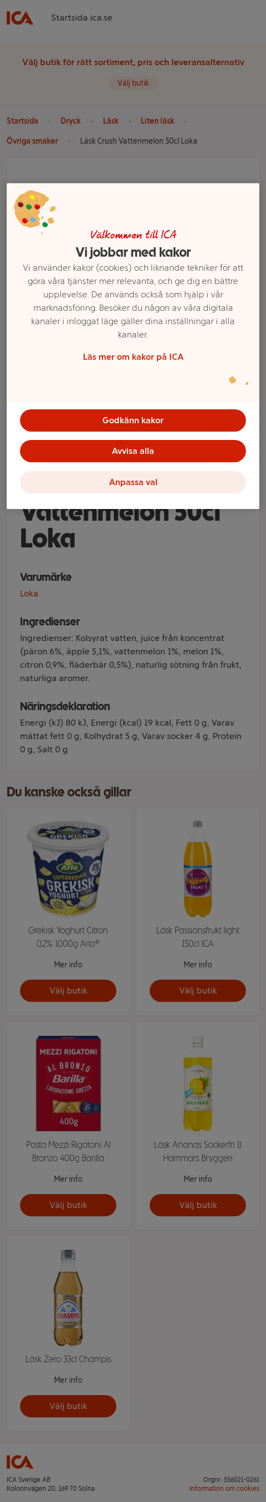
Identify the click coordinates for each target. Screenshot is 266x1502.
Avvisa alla (133, 451)
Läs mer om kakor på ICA (133, 356)
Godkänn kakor (133, 419)
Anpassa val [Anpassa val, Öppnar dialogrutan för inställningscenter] (133, 482)
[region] (133, 346)
